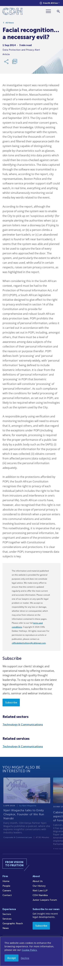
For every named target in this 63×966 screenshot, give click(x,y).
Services (7, 918)
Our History (39, 885)
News (6, 928)
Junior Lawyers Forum (45, 900)
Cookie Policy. (29, 950)
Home (6, 881)
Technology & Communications (23, 724)
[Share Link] (7, 63)
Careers (7, 890)
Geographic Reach (13, 923)
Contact (7, 895)
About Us (38, 881)
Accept (11, 958)
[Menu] (50, 11)
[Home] (13, 12)
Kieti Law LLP (40, 890)
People (6, 885)
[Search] (58, 11)
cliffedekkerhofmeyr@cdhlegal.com (29, 643)
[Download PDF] (15, 63)
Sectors (7, 914)
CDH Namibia (40, 895)
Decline (25, 958)
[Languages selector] (50, 3)
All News (10, 24)
